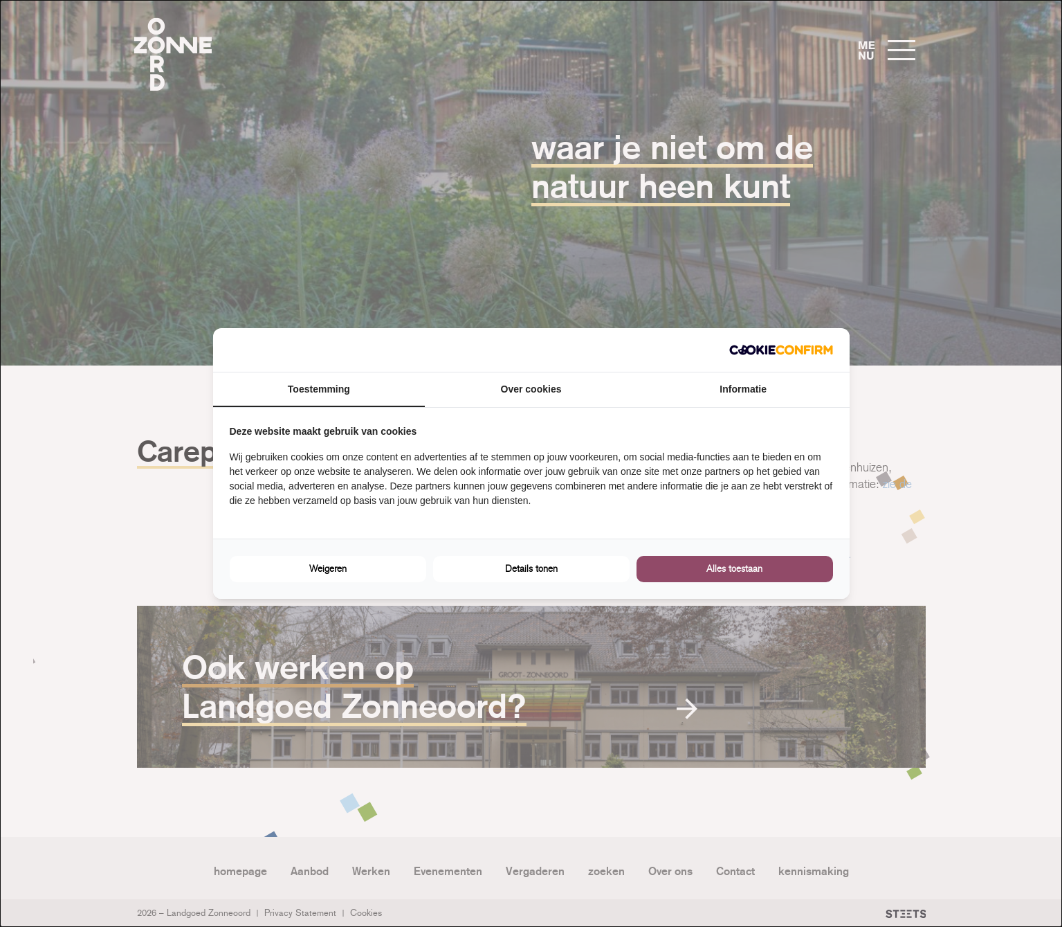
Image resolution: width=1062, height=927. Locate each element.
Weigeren (328, 569)
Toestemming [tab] (319, 389)
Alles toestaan (734, 569)
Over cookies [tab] (531, 389)
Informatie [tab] (743, 389)
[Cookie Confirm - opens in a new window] (781, 350)
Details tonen (531, 569)
